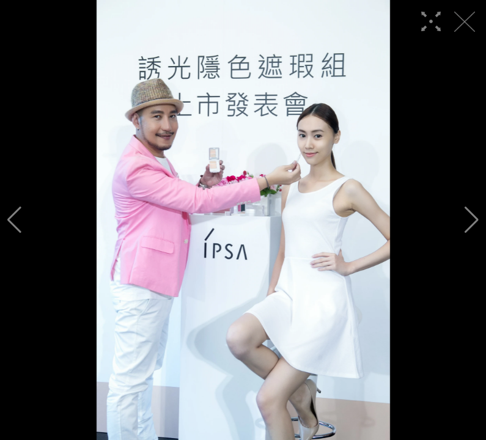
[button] (14, 220)
